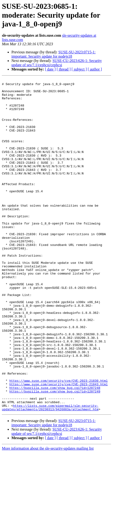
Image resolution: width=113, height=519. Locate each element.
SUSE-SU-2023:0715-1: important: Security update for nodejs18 (53, 54)
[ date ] (50, 69)
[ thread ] (64, 69)
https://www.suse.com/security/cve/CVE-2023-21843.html (58, 445)
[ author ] (95, 69)
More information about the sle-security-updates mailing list (48, 515)
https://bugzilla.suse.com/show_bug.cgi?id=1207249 (54, 454)
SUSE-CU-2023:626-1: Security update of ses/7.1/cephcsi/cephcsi (56, 63)
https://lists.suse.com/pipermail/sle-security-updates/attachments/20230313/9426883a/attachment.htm (50, 473)
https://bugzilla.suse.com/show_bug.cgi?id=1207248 (54, 450)
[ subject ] (79, 69)
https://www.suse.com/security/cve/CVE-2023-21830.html (58, 441)
